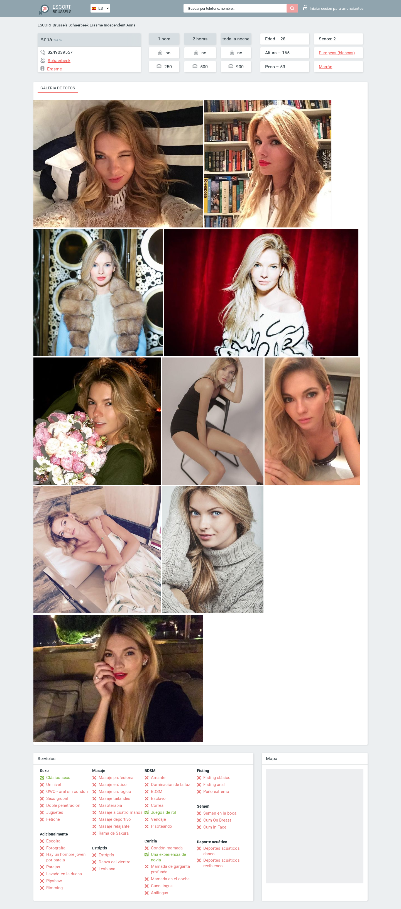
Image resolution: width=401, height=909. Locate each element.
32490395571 (61, 52)
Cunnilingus (162, 885)
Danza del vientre (114, 861)
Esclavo (158, 798)
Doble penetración (63, 805)
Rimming (54, 887)
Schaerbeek (79, 25)
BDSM (156, 791)
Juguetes (54, 812)
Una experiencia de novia (168, 857)
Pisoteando (161, 826)
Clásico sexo (58, 777)
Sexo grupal (57, 798)
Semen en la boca (219, 813)
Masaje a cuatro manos (121, 812)
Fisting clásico (217, 777)
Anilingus (159, 892)
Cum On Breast (217, 820)
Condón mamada (167, 848)
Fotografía (55, 848)
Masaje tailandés (114, 798)
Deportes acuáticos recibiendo (221, 863)
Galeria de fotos (57, 88)
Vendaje (158, 819)
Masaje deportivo (115, 819)
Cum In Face (214, 827)
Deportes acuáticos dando (221, 851)
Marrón (325, 66)
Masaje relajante (114, 826)
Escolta (53, 841)
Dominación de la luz (170, 784)
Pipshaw (54, 880)
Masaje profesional (117, 777)
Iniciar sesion (333, 7)
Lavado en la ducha (64, 873)
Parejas (53, 866)
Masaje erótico (113, 784)
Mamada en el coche (170, 878)
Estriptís (106, 854)
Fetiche (53, 819)
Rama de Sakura (114, 833)
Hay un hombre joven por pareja (65, 857)
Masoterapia (110, 805)
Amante (158, 777)
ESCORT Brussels (52, 25)
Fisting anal (214, 784)
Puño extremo (216, 791)
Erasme (96, 25)
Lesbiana (107, 868)
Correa (157, 805)
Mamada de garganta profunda (170, 869)
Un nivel (53, 784)
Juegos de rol (163, 812)
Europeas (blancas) (337, 52)
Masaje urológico (115, 791)
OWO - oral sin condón (67, 791)
